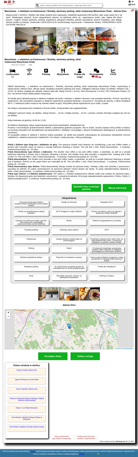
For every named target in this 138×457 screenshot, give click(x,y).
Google (32, 451)
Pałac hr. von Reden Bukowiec (27, 408)
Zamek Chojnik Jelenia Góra (27, 370)
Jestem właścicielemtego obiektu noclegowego (61, 437)
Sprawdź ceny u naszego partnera (86, 187)
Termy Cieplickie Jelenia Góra (26, 389)
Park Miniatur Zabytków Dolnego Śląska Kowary (26, 427)
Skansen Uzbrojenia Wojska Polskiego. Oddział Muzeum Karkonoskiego (27, 399)
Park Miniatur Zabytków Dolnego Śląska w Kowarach (27, 418)
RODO (81, 454)
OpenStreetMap (127, 348)
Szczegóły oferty (52, 356)
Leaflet (117, 348)
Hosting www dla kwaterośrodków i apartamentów (86, 437)
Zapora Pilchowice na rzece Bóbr (27, 380)
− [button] (8, 317)
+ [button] (8, 313)
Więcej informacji (117, 188)
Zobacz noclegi (85, 356)
